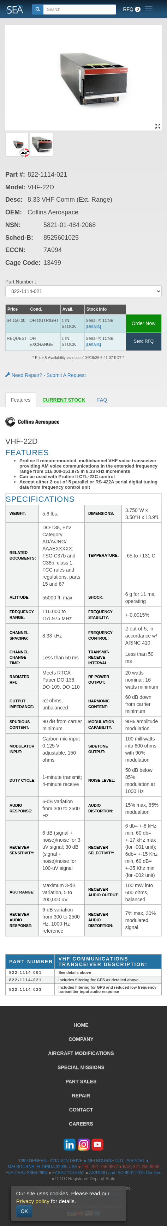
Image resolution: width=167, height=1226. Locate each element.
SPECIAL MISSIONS (81, 1067)
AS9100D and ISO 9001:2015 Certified (125, 1172)
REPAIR (81, 1095)
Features (20, 400)
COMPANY (81, 1039)
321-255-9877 (105, 1166)
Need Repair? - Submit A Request (45, 375)
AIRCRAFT (81, 1053)
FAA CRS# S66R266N (26, 1172)
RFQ (132, 9)
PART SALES (81, 1081)
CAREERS (81, 1124)
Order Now (144, 323)
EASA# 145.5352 (68, 1172)
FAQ (102, 400)
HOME (81, 1025)
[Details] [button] (93, 326)
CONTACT (81, 1109)
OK (24, 1211)
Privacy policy (32, 1201)
